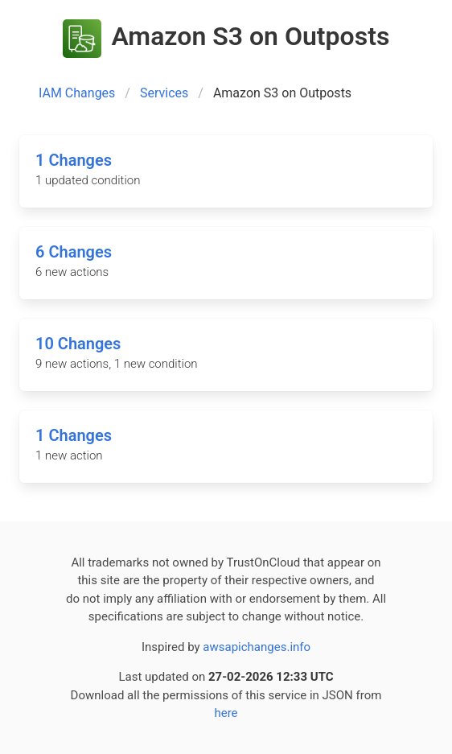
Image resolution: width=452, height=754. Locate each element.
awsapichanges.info (256, 647)
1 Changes (73, 160)
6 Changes (73, 252)
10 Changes (78, 343)
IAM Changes (77, 93)
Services (164, 93)
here (225, 713)
